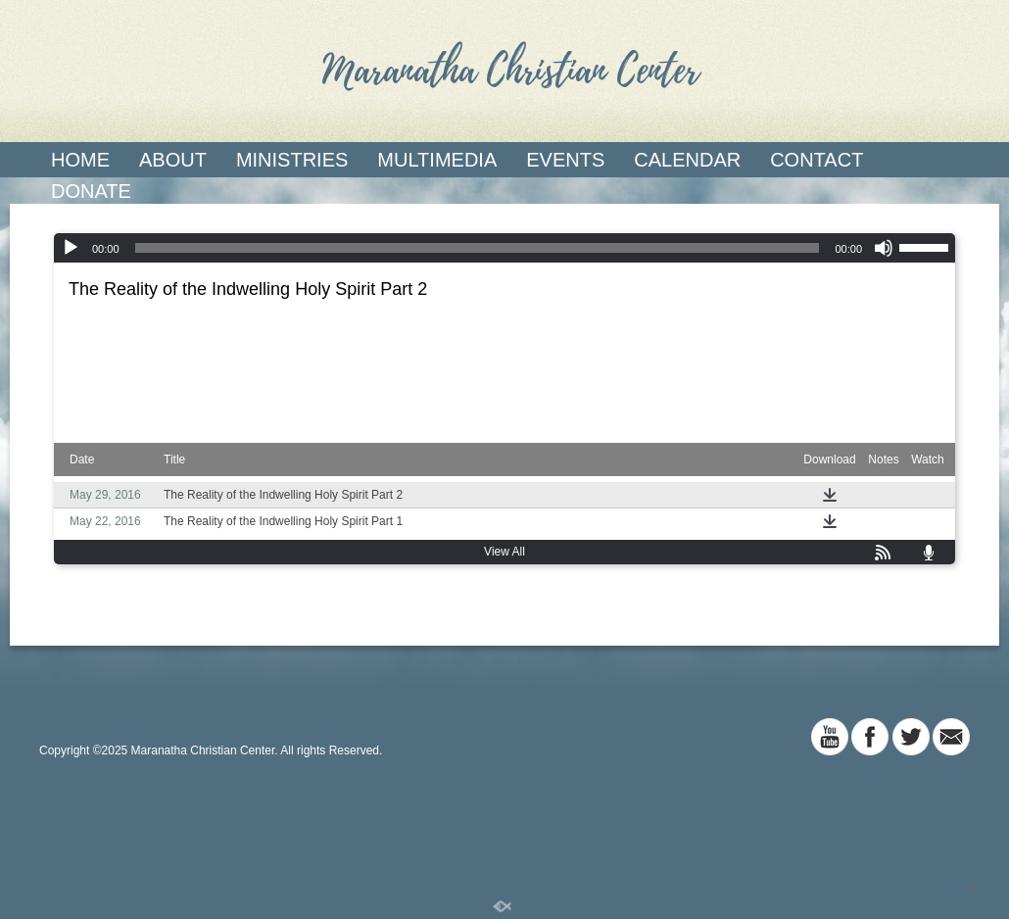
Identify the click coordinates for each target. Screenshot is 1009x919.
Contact (816, 159)
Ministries (292, 159)
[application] (504, 248)
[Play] (70, 248)
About (173, 159)
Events (565, 159)
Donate (91, 191)
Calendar (687, 159)
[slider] (477, 248)
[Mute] (883, 248)
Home (80, 159)
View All (504, 551)
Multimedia (437, 159)
